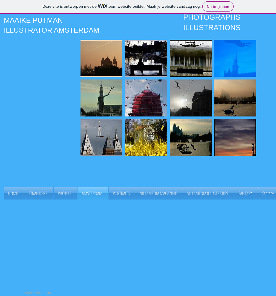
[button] (101, 58)
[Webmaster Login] (38, 293)
